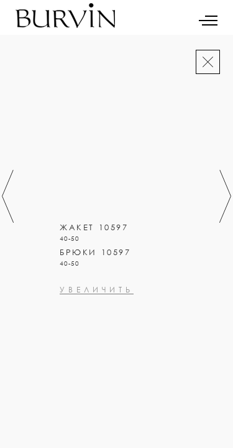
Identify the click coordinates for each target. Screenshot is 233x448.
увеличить (71, 317)
